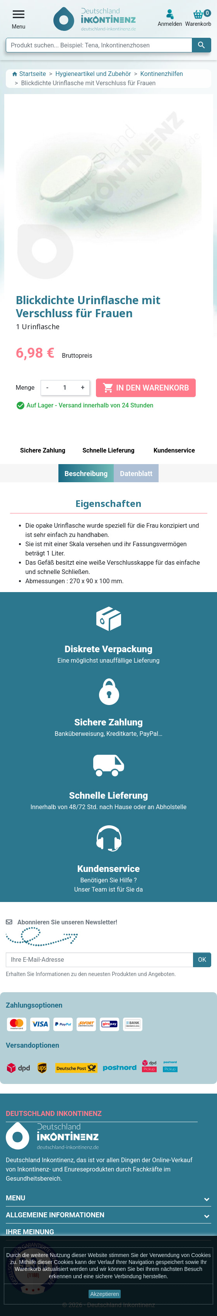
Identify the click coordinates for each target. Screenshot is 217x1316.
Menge (25, 387)
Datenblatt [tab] (136, 474)
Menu (15, 1198)
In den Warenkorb (146, 388)
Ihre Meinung (30, 1232)
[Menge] (65, 387)
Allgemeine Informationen (55, 1215)
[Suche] (108, 45)
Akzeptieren (105, 1294)
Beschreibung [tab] (86, 474)
